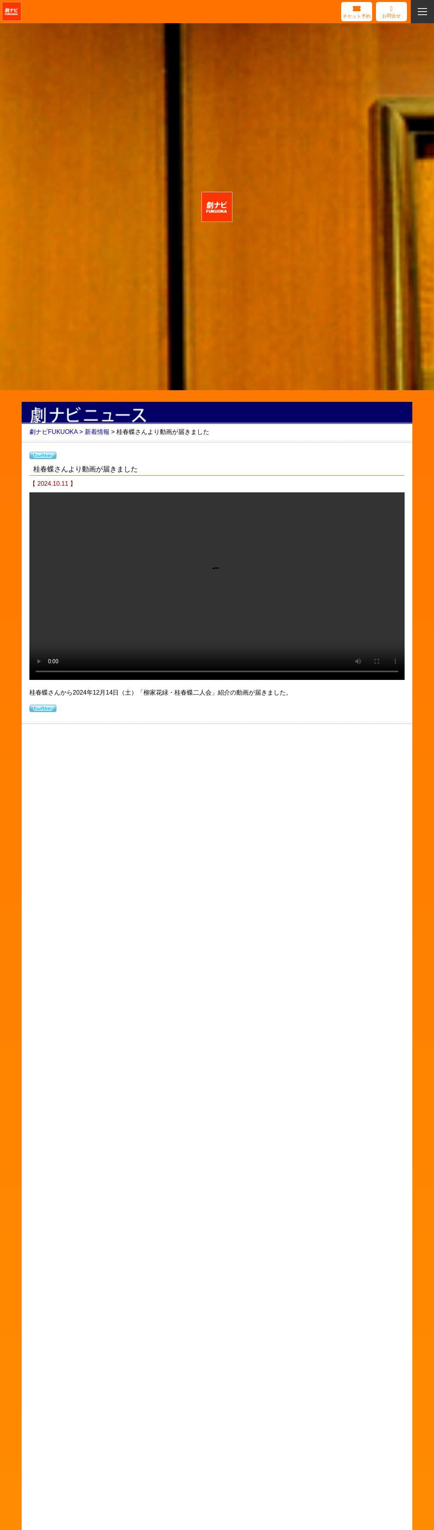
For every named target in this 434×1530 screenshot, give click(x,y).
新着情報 (97, 432)
